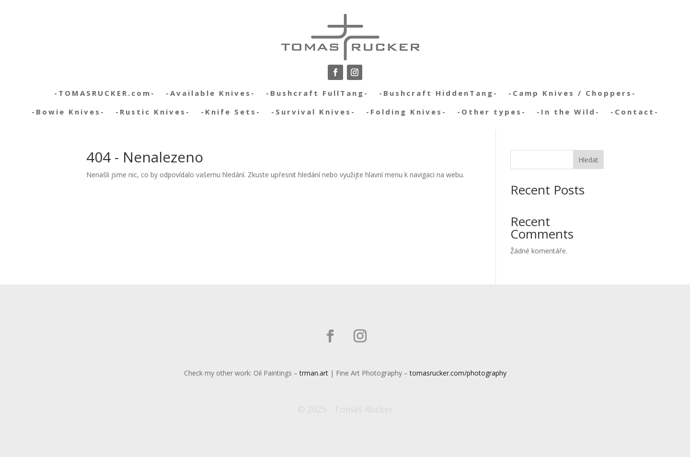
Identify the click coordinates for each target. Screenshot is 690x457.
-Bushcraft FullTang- (317, 93)
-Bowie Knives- (68, 111)
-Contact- (634, 111)
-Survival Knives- (313, 111)
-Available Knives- (210, 93)
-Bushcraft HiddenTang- (438, 93)
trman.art (313, 372)
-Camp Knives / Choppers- (572, 93)
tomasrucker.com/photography (458, 372)
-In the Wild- (568, 111)
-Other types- (491, 111)
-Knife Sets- (231, 111)
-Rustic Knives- (152, 111)
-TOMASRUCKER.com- (104, 93)
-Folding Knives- (406, 111)
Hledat (588, 159)
